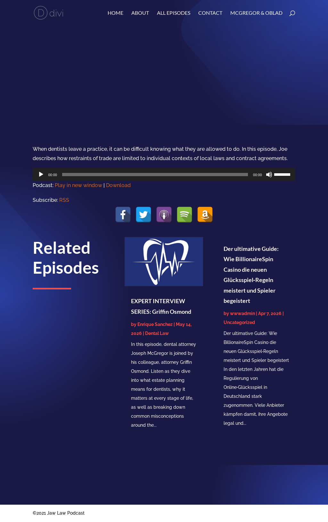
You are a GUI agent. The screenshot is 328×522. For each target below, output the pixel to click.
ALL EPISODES (173, 13)
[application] (164, 174)
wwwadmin (242, 313)
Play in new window (78, 185)
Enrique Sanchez (155, 324)
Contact (210, 13)
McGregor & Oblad (256, 13)
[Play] (41, 174)
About (140, 13)
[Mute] (269, 174)
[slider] (155, 174)
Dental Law (157, 333)
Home (115, 13)
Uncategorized (239, 322)
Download (118, 185)
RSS (64, 200)
